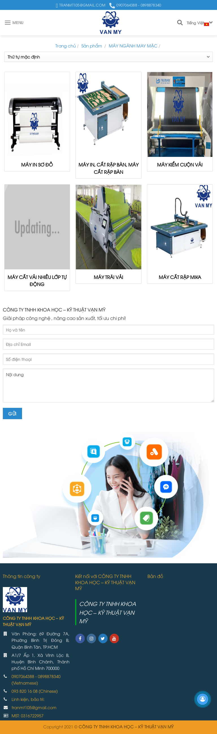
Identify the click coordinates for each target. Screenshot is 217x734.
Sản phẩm (92, 45)
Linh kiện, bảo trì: (28, 699)
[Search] (180, 22)
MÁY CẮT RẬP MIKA (180, 277)
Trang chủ (65, 45)
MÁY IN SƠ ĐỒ (37, 164)
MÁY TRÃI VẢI (108, 277)
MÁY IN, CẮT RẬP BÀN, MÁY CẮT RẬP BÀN (108, 168)
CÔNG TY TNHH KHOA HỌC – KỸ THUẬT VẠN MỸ (107, 612)
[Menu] (13, 22)
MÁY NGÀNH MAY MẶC (133, 45)
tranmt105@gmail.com (34, 707)
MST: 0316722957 (28, 715)
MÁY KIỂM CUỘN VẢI (180, 164)
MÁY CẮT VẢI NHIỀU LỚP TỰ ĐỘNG (37, 280)
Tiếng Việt (200, 23)
